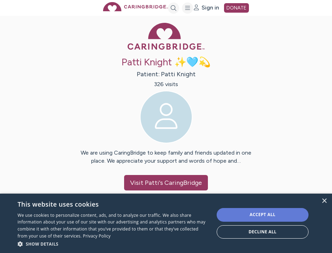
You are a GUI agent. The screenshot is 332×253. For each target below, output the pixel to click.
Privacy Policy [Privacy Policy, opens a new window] (97, 236)
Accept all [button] (263, 215)
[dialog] (166, 223)
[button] (113, 244)
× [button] (324, 201)
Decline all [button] (263, 232)
